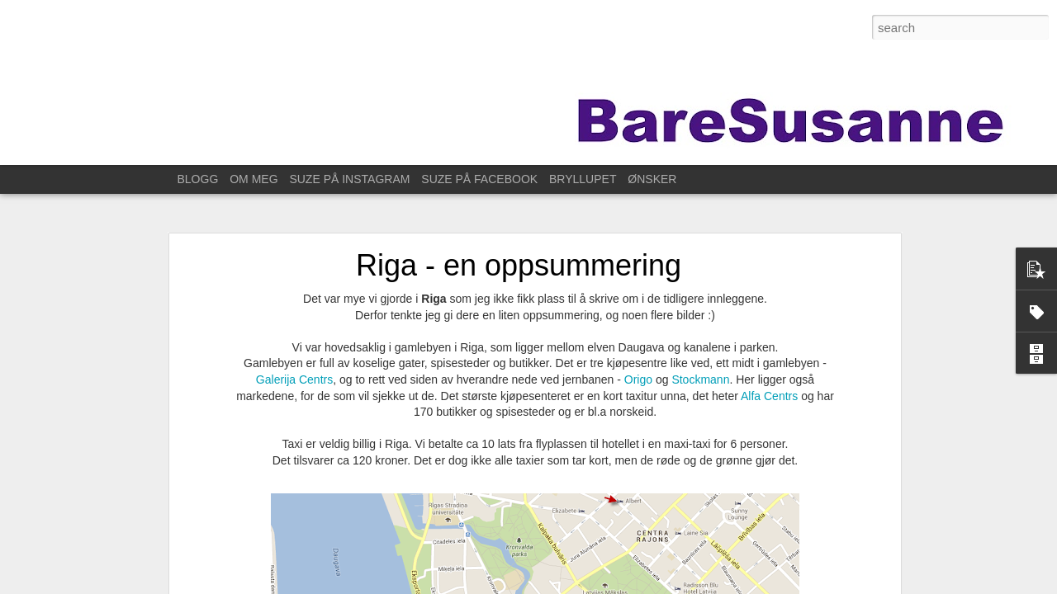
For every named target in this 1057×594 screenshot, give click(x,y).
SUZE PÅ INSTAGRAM (349, 179)
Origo (640, 379)
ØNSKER (652, 179)
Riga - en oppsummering (518, 265)
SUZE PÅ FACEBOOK (479, 179)
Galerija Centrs (294, 379)
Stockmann (700, 379)
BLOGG (198, 179)
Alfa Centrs (769, 396)
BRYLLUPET (582, 179)
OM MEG (253, 179)
